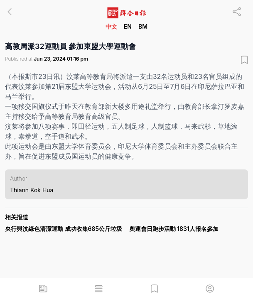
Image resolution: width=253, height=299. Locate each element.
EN (128, 26)
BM (142, 26)
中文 (111, 26)
